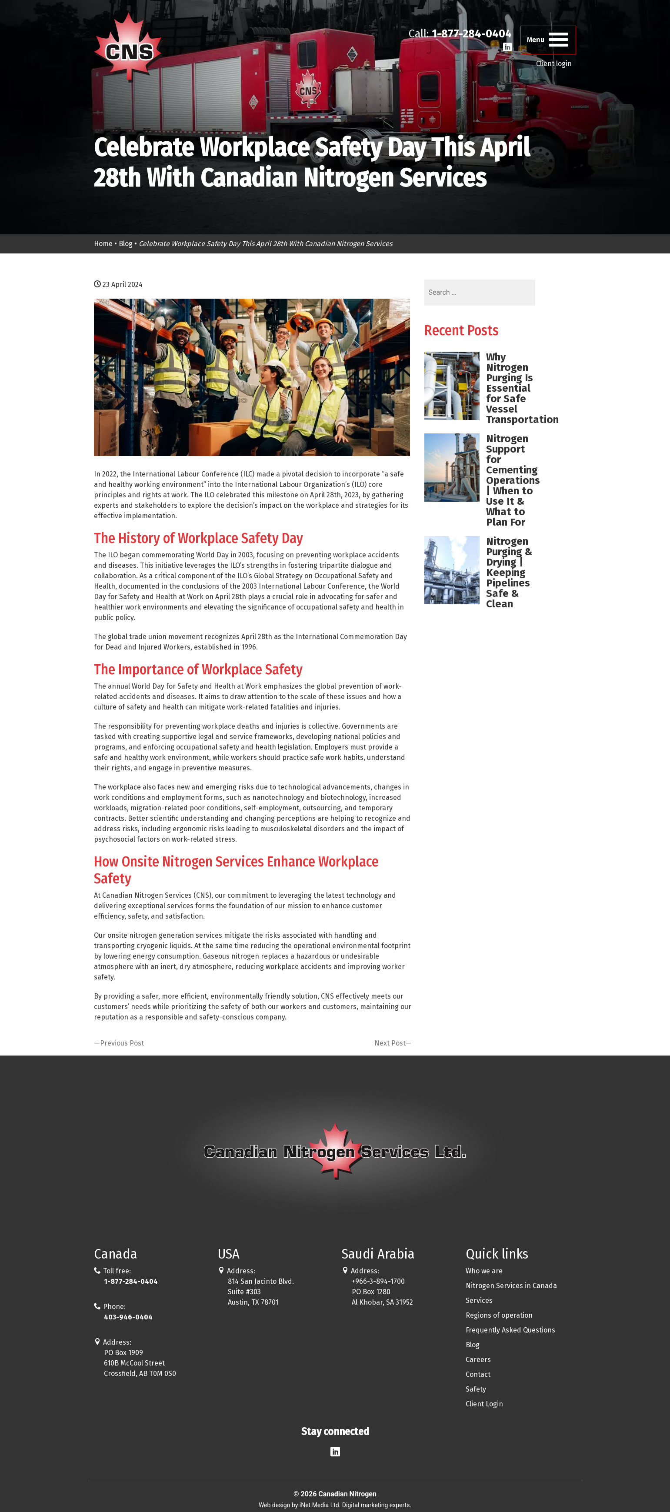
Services (479, 1300)
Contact (478, 1374)
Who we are (484, 1271)
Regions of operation (499, 1315)
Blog (126, 244)
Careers (478, 1359)
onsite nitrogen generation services (164, 935)
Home (103, 244)
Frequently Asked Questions (510, 1330)
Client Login (484, 1404)
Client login (554, 64)
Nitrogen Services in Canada (511, 1286)
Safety (476, 1389)
